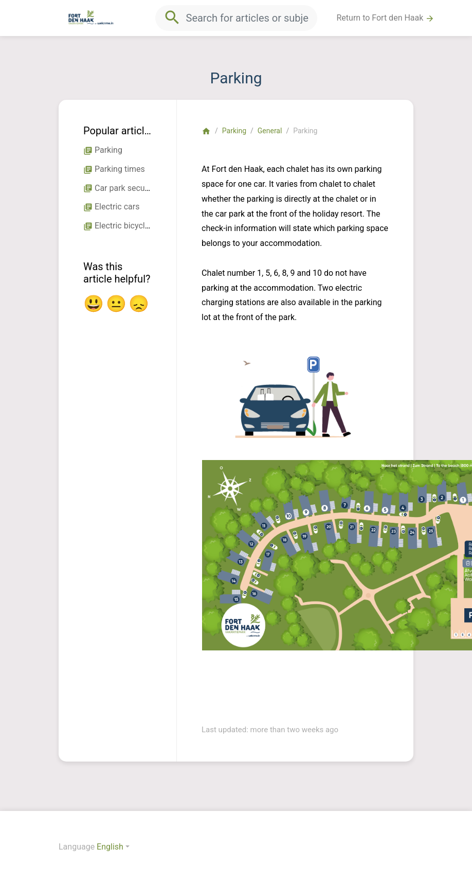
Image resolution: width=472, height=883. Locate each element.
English (110, 847)
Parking (234, 131)
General (270, 131)
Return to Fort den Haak (386, 18)
